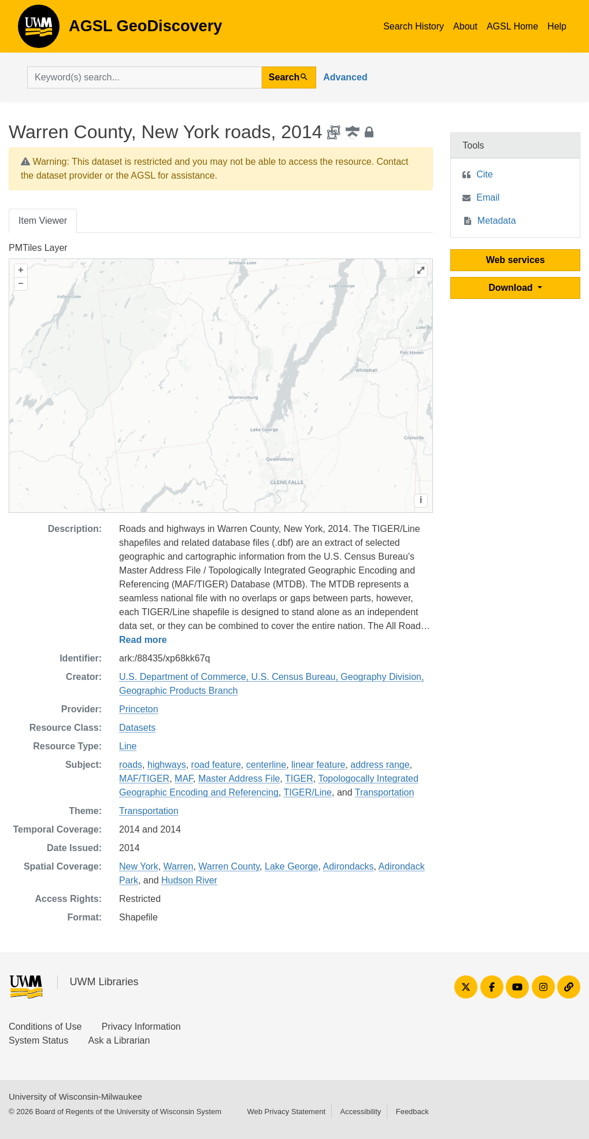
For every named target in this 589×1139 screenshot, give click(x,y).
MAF (184, 778)
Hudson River (189, 880)
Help (556, 26)
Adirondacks (348, 866)
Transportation (384, 792)
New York (138, 866)
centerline (266, 765)
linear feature (318, 765)
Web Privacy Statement (286, 1111)
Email (487, 197)
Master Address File (239, 778)
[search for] (144, 77)
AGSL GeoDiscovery (39, 30)
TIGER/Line (307, 792)
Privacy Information (141, 1026)
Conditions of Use (45, 1026)
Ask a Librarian (119, 1040)
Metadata (496, 220)
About (465, 26)
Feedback (412, 1111)
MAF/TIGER (144, 778)
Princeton (138, 709)
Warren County (229, 866)
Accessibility (360, 1111)
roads (130, 765)
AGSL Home (512, 26)
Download (511, 288)
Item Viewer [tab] (42, 220)
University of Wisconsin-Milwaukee (75, 1096)
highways (166, 765)
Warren (179, 866)
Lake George (291, 866)
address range (379, 765)
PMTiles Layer (38, 248)
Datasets (137, 728)
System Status (38, 1040)
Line (127, 746)
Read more (143, 640)
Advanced (345, 77)
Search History (413, 26)
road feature (216, 765)
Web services (515, 260)
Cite (484, 174)
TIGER (299, 778)
